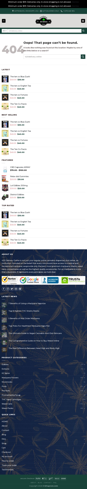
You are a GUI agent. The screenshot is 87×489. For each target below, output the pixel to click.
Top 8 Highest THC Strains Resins (23, 311)
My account (7, 456)
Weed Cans (7, 404)
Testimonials (8, 470)
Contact (5, 430)
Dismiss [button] (75, 2)
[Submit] (83, 31)
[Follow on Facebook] (4, 289)
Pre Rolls (6, 391)
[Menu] (4, 21)
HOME (5, 421)
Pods (4, 386)
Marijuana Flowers (10, 378)
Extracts (5, 369)
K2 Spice (6, 373)
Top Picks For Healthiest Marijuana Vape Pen (29, 326)
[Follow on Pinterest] (20, 289)
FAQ (4, 439)
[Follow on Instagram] (8, 289)
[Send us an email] (16, 289)
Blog (4, 435)
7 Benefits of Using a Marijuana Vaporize (27, 303)
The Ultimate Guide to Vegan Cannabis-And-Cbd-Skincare (35, 333)
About (4, 426)
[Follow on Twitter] (12, 289)
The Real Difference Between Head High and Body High (33, 348)
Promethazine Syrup (11, 395)
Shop (4, 443)
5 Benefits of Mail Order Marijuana (24, 318)
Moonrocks (7, 382)
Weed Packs (7, 408)
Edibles (5, 364)
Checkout (6, 452)
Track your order (9, 465)
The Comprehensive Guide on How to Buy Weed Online (33, 341)
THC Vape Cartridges (11, 399)
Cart (4, 448)
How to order (8, 461)
